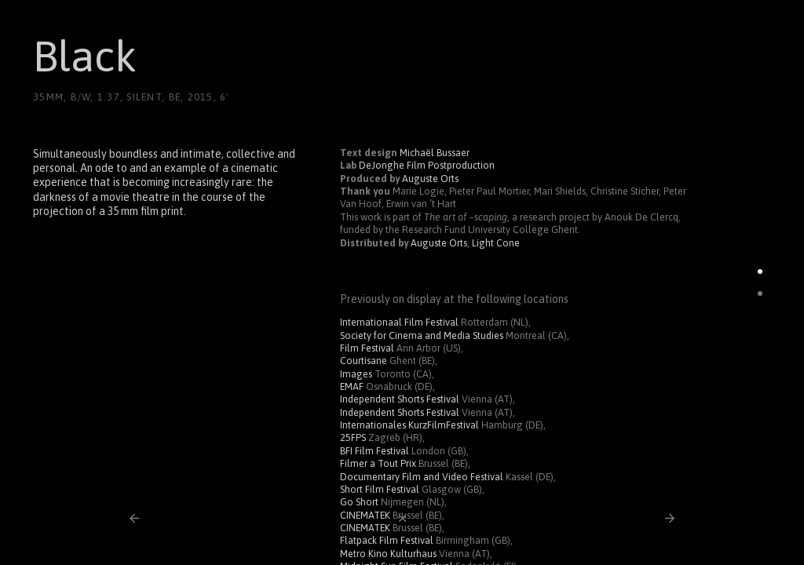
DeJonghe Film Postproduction (427, 165)
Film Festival (367, 348)
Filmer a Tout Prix (378, 463)
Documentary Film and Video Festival (421, 477)
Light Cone (496, 243)
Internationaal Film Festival (399, 322)
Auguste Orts (430, 178)
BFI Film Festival (374, 451)
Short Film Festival (379, 489)
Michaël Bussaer (435, 153)
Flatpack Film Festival (386, 540)
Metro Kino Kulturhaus (388, 554)
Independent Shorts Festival (399, 399)
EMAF (352, 386)
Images (356, 374)
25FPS (353, 437)
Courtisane (363, 360)
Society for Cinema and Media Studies (421, 335)
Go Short (359, 502)
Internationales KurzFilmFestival (409, 425)
